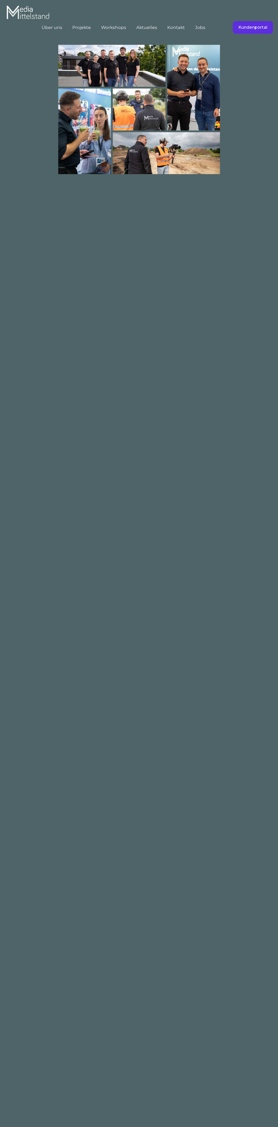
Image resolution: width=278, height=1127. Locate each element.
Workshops (113, 27)
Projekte (81, 27)
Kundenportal (252, 27)
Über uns (52, 27)
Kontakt (176, 27)
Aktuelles (146, 27)
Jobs (200, 27)
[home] (28, 14)
